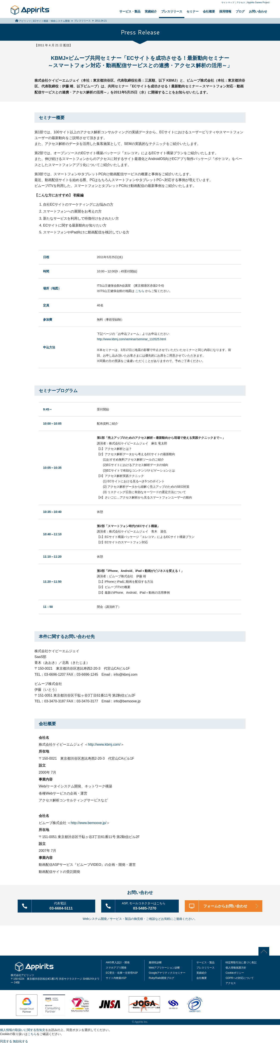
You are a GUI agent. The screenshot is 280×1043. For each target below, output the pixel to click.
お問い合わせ (258, 11)
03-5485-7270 (146, 905)
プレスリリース (171, 11)
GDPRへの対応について (240, 977)
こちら (139, 291)
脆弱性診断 (155, 962)
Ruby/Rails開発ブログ (161, 977)
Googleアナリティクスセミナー (167, 972)
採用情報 (225, 11)
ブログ (240, 11)
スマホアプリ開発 (116, 967)
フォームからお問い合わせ (226, 905)
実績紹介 (151, 11)
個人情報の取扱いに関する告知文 (22, 1029)
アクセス (240, 2)
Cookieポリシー (235, 972)
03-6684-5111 (62, 905)
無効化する (20, 1041)
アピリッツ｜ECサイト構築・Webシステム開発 (44, 21)
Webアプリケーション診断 (164, 967)
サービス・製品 (129, 11)
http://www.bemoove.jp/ (88, 823)
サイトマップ (227, 2)
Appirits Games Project (258, 2)
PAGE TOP (265, 951)
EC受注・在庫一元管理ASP (122, 972)
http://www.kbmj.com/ (104, 744)
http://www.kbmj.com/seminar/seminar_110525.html (131, 339)
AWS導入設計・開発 (118, 962)
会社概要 (209, 11)
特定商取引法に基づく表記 (241, 962)
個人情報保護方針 (236, 967)
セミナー (193, 11)
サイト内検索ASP (116, 977)
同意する (6, 1041)
